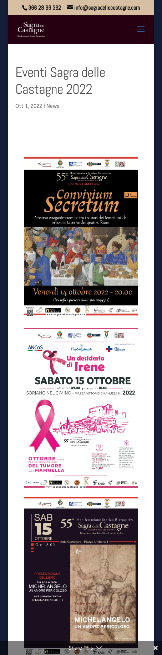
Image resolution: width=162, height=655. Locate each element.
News (52, 106)
